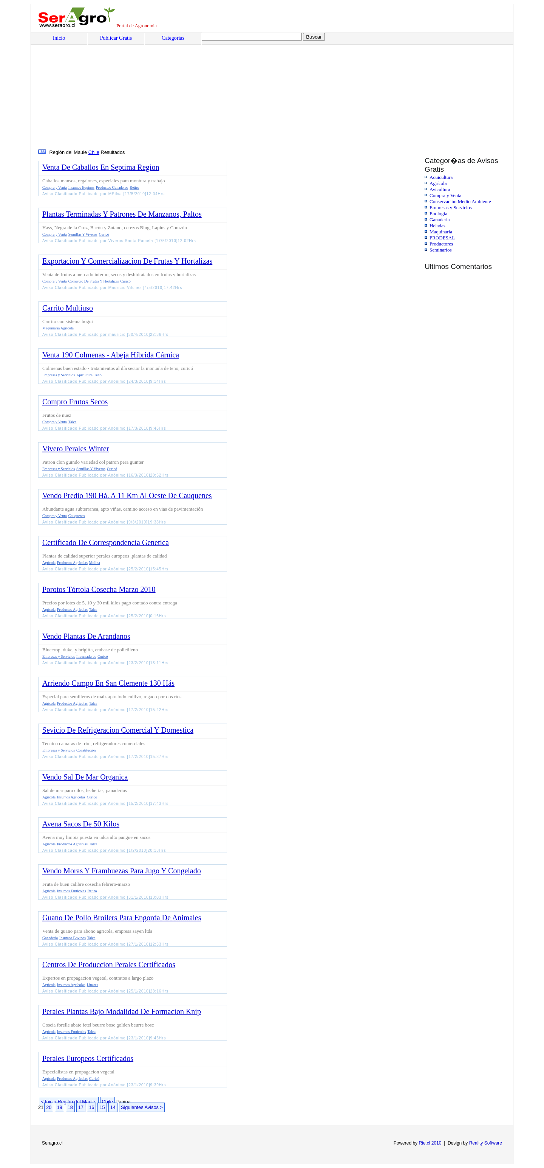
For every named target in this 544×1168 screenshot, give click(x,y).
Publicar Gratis (116, 38)
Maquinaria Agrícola (58, 328)
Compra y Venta (445, 195)
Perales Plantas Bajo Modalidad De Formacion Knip (121, 1011)
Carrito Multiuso (67, 308)
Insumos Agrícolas (71, 797)
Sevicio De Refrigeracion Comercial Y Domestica (117, 730)
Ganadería (440, 219)
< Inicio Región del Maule (69, 1101)
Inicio (59, 38)
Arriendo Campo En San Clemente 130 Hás (108, 683)
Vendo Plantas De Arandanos (86, 636)
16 (91, 1107)
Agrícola (438, 183)
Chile (93, 152)
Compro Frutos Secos (75, 402)
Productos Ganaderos (112, 187)
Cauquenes (76, 516)
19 (59, 1107)
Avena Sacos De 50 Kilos (80, 824)
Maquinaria (441, 232)
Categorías (173, 38)
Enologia (438, 213)
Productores (441, 244)
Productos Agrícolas (72, 563)
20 (48, 1107)
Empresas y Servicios (451, 207)
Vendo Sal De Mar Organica (85, 777)
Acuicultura (441, 177)
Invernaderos (86, 656)
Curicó (104, 234)
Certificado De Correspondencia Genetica (105, 542)
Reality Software (485, 1143)
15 (102, 1107)
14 (113, 1107)
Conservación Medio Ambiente (460, 201)
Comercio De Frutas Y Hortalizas (93, 281)
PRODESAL (442, 238)
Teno (98, 375)
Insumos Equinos (81, 187)
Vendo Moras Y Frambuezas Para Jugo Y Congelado (121, 871)
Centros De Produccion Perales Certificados (108, 964)
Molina (94, 563)
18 (70, 1107)
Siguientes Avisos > (142, 1107)
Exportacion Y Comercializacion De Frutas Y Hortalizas (127, 261)
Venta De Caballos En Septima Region (100, 167)
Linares (92, 985)
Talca (72, 422)
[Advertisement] (266, 91)
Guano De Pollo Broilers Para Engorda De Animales (121, 917)
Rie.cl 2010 (430, 1143)
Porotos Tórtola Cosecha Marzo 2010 (99, 589)
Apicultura (84, 375)
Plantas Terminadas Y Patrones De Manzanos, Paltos (122, 214)
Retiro (134, 187)
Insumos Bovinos (72, 938)
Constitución (86, 750)
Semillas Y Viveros (82, 234)
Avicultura (440, 189)
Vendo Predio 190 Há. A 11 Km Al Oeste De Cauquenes (127, 495)
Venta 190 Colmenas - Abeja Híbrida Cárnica (110, 355)
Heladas (437, 225)
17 (80, 1107)
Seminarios (441, 250)
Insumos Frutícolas (71, 891)
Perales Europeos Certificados (87, 1058)
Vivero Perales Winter (75, 448)
